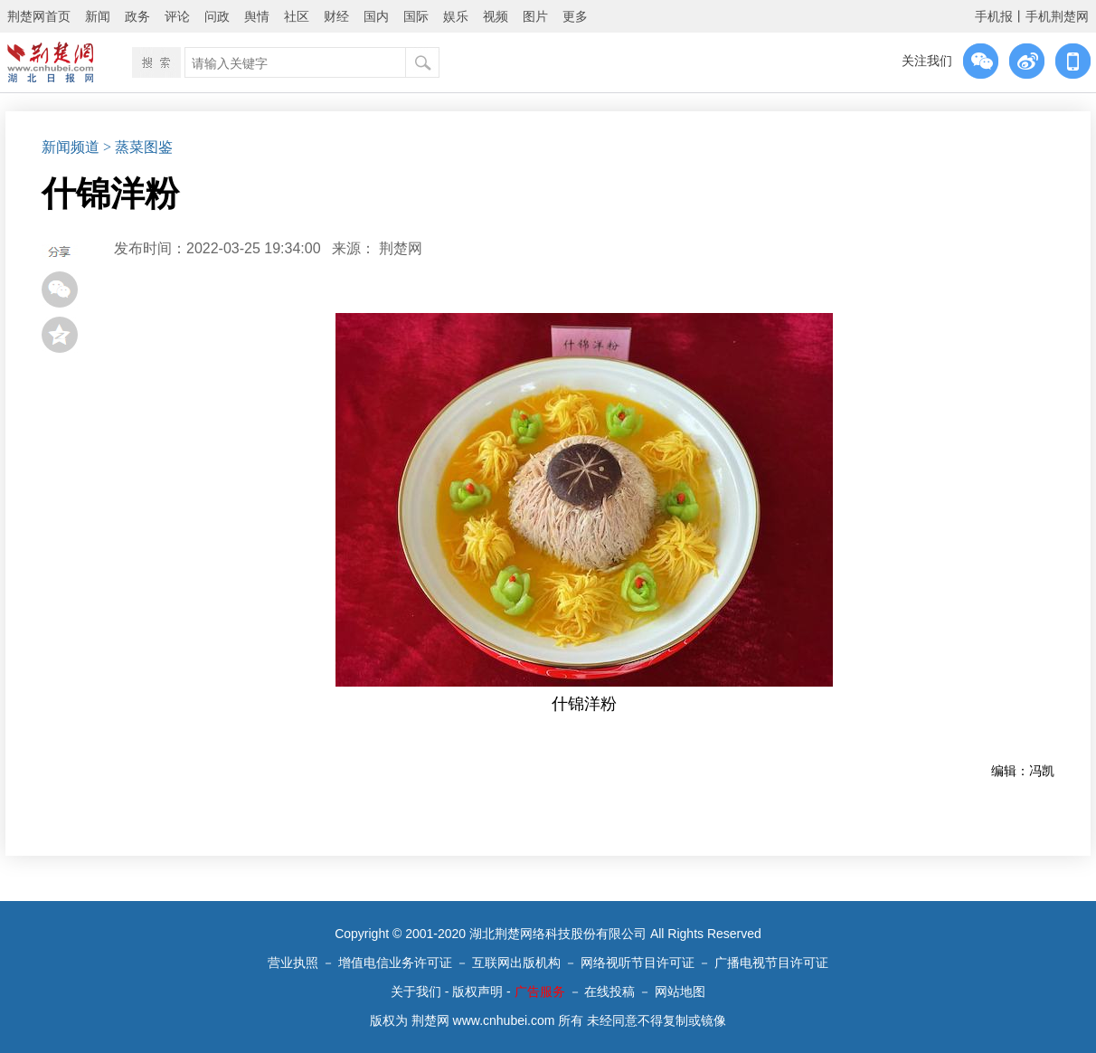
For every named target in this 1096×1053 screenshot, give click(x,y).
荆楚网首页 (39, 16)
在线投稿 (609, 991)
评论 (177, 16)
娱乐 (455, 16)
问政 (217, 16)
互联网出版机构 (516, 962)
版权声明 (477, 991)
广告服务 (540, 991)
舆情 (256, 16)
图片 (535, 16)
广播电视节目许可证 (771, 962)
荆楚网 (400, 248)
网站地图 (680, 991)
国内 (376, 16)
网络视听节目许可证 (637, 962)
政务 (137, 16)
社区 (296, 16)
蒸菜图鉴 (144, 147)
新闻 (97, 16)
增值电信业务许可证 (395, 962)
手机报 (994, 16)
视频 (495, 16)
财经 (336, 16)
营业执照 (293, 962)
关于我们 (416, 991)
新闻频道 (70, 147)
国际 (416, 16)
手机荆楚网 (1057, 16)
